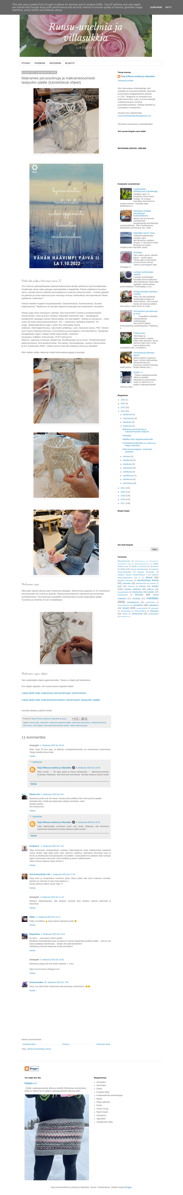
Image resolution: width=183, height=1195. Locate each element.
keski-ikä (131, 586)
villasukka (154, 611)
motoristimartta (123, 605)
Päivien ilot (34, 794)
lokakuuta (127, 422)
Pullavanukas (139, 333)
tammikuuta (128, 483)
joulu (120, 586)
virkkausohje (137, 614)
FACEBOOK (39, 63)
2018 (123, 499)
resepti (125, 608)
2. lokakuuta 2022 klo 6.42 (52, 794)
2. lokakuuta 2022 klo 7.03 (52, 846)
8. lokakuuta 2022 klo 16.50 (88, 768)
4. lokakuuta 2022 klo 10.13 (48, 917)
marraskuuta (128, 418)
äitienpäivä (124, 616)
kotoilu (155, 586)
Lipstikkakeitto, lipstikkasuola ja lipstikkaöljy (145, 190)
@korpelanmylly (124, 561)
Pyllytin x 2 (138, 372)
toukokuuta (128, 468)
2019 (123, 496)
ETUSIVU (26, 63)
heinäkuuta (128, 460)
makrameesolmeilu (98, 723)
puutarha (138, 605)
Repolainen (34, 934)
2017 (123, 503)
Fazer (122, 569)
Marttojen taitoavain (125, 580)
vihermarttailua (140, 611)
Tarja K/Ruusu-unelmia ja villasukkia (54, 768)
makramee (44, 723)
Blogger (128, 1187)
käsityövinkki (123, 595)
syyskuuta (127, 426)
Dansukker (154, 566)
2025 (123, 400)
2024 (123, 403)
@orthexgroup (140, 561)
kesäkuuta (128, 464)
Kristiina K (34, 846)
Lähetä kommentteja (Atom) (39, 1049)
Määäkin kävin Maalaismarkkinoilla (138, 439)
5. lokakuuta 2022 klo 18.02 (52, 960)
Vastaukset (37, 762)
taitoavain (154, 608)
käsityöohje (137, 592)
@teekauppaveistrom (142, 564)
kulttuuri (150, 589)
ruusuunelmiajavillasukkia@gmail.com (134, 116)
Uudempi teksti (28, 1044)
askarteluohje (141, 583)
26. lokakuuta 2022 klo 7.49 (56, 982)
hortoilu (153, 583)
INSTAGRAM (55, 63)
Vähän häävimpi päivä (78, 725)
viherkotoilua (126, 611)
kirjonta (142, 586)
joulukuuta (128, 414)
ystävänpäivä (153, 614)
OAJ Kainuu (27, 725)
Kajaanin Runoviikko (146, 572)
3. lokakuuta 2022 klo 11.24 (52, 897)
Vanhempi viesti (103, 1044)
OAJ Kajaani (38, 725)
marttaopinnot (133, 602)
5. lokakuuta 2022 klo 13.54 (53, 934)
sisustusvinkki (141, 608)
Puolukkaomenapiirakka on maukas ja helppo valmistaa (139, 444)
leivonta (139, 594)
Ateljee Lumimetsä (139, 566)
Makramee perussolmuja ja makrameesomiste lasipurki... (136, 430)
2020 (123, 492)
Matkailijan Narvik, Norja (144, 233)
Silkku (32, 917)
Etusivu (66, 1044)
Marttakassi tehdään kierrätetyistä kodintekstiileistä (142, 213)
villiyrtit (124, 614)
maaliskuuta (128, 475)
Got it (168, 7)
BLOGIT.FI (70, 63)
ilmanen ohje (34, 723)
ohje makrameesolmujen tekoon (56, 725)
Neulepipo (137, 252)
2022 (123, 411)
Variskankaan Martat (147, 580)
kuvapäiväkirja (123, 592)
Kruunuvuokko (36, 982)
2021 (123, 488)
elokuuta (127, 456)
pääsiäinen (153, 605)
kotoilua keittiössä (133, 589)
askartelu (127, 583)
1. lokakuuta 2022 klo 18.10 (52, 745)
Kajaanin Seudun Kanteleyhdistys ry (132, 575)
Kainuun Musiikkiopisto (139, 569)
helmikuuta (128, 479)
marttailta (136, 598)
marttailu (152, 598)
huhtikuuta (128, 472)
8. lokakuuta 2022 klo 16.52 (88, 822)
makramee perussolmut (81, 723)
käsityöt (151, 592)
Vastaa (32, 756)
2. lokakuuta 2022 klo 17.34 (63, 874)
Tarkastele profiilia (125, 81)
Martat (149, 577)
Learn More (156, 7)
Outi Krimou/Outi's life (39, 874)
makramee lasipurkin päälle (60, 723)
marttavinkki (150, 602)
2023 (123, 407)
